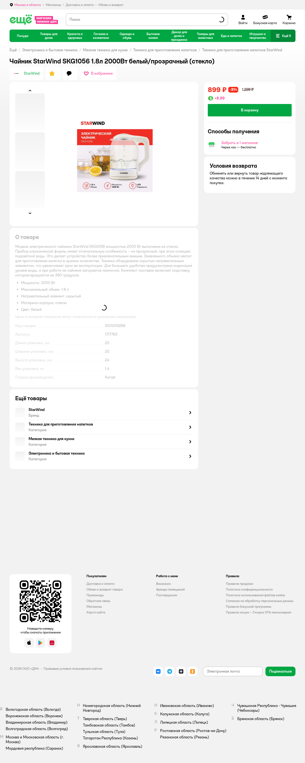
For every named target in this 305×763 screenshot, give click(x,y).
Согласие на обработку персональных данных (259, 601)
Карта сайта (95, 612)
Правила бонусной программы (248, 606)
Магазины (94, 606)
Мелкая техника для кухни (105, 50)
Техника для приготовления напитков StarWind (242, 50)
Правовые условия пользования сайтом (73, 668)
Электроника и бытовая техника (49, 50)
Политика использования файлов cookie (255, 595)
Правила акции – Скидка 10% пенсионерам (258, 612)
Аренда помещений (170, 589)
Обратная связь (98, 601)
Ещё (13, 50)
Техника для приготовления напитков (165, 50)
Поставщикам (166, 595)
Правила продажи (239, 584)
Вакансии (163, 584)
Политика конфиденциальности (249, 589)
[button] (283, 36)
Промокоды (95, 595)
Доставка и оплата (100, 584)
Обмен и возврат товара (104, 589)
